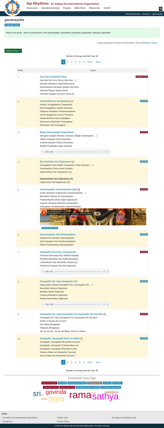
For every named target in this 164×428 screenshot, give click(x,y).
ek (93, 392)
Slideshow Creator (51, 387)
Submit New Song (67, 387)
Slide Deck (80, 8)
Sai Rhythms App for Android (88, 387)
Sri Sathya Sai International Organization (20, 418)
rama (80, 394)
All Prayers (117, 383)
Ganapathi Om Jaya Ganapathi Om (58, 281)
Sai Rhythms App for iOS (110, 387)
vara (44, 398)
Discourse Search (49, 383)
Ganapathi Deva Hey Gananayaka (58, 252)
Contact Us (7, 421)
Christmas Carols (94, 383)
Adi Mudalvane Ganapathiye (56, 101)
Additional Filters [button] (12, 51)
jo (42, 394)
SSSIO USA (62, 418)
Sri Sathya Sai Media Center (124, 418)
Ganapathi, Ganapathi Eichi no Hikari (61, 338)
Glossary (146, 14)
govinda (56, 392)
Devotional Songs (50, 8)
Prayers (67, 8)
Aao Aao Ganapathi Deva (53, 76)
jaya (56, 398)
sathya (105, 396)
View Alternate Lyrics (49, 228)
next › (90, 62)
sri (37, 393)
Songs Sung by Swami (77, 383)
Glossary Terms (150, 43)
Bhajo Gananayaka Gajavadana (57, 132)
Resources (94, 8)
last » (98, 62)
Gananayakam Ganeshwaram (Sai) (60, 189)
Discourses (32, 8)
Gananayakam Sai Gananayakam (58, 234)
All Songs (62, 383)
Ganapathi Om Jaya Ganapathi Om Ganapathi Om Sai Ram (73, 314)
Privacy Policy (63, 421)
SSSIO (107, 8)
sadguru (111, 392)
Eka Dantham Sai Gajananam (57, 161)
